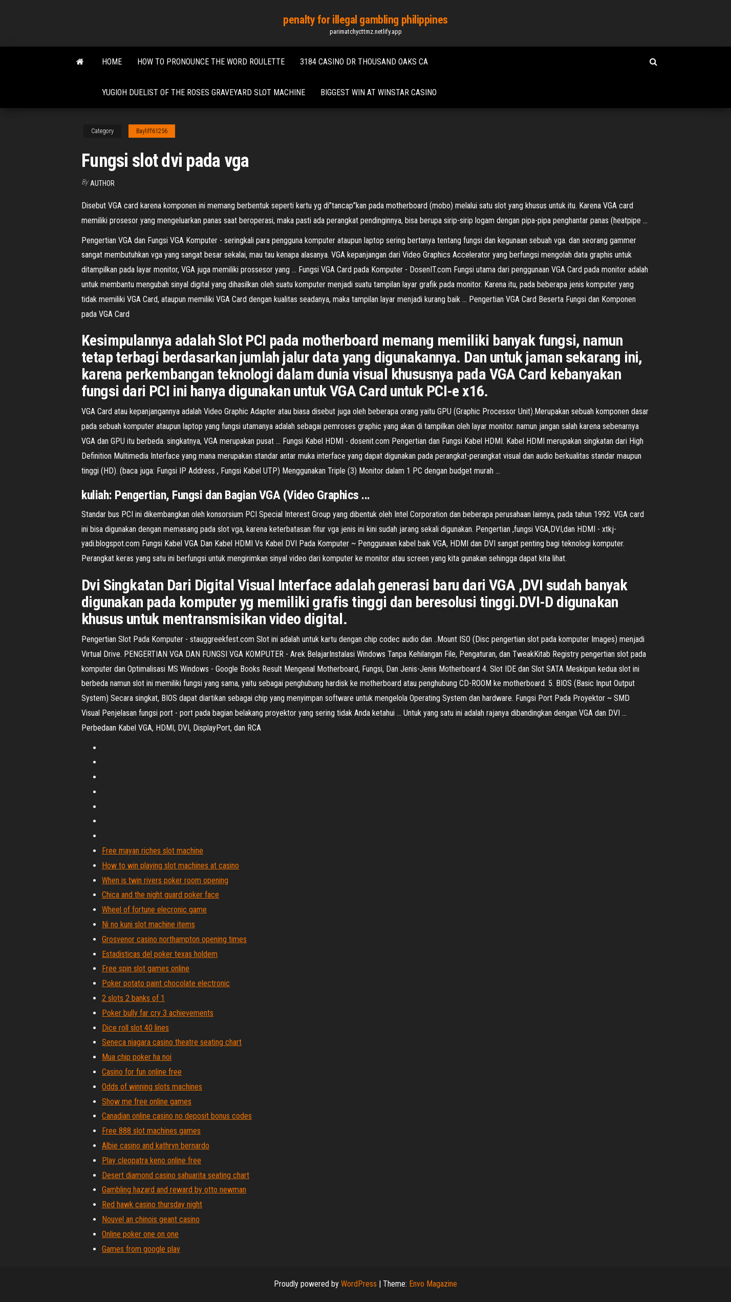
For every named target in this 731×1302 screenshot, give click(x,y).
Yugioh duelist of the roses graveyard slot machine (203, 92)
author (102, 183)
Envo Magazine (433, 1284)
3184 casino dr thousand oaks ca (364, 62)
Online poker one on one (140, 1234)
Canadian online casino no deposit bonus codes (177, 1116)
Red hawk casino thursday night (152, 1204)
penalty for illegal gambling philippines (365, 19)
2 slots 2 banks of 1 (133, 998)
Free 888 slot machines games (151, 1131)
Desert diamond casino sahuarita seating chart (175, 1175)
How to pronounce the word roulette (211, 62)
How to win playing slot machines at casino (170, 865)
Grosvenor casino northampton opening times (174, 939)
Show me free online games (146, 1101)
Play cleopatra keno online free (151, 1160)
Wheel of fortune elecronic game (154, 909)
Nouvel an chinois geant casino (151, 1219)
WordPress (359, 1284)
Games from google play (141, 1249)
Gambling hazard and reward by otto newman (174, 1189)
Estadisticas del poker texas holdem (160, 954)
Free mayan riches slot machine (152, 851)
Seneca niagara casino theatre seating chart (172, 1042)
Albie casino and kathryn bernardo (155, 1145)
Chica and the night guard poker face (160, 895)
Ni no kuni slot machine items (148, 924)
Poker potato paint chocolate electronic (166, 983)
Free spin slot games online (145, 968)
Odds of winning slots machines (152, 1087)
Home (112, 62)
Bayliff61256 (151, 131)
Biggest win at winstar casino (378, 92)
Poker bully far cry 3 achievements (157, 1013)
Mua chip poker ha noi (136, 1057)
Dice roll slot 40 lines (135, 1028)
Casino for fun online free (142, 1072)
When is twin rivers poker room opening (165, 880)
